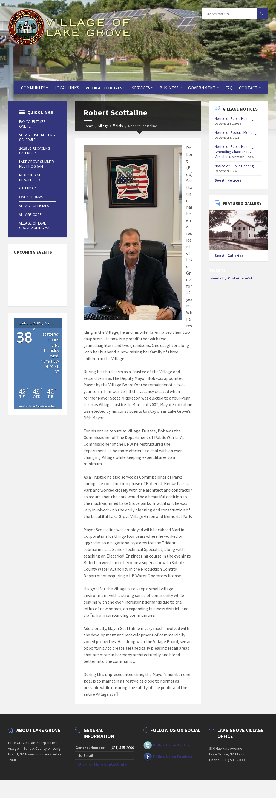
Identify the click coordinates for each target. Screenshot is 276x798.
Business (169, 87)
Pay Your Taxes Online (32, 124)
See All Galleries (229, 255)
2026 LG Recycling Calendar (34, 150)
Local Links (66, 87)
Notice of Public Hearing (234, 118)
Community (33, 87)
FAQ (229, 87)
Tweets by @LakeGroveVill (231, 278)
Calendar (27, 188)
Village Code (30, 214)
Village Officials (103, 87)
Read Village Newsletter (30, 177)
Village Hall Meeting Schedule (37, 137)
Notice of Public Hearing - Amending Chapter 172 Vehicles (235, 151)
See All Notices (228, 180)
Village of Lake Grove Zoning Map (35, 225)
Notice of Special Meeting (236, 132)
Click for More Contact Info (102, 764)
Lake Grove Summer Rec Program (36, 164)
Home (88, 125)
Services (141, 87)
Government (202, 87)
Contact (248, 87)
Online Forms (31, 196)
